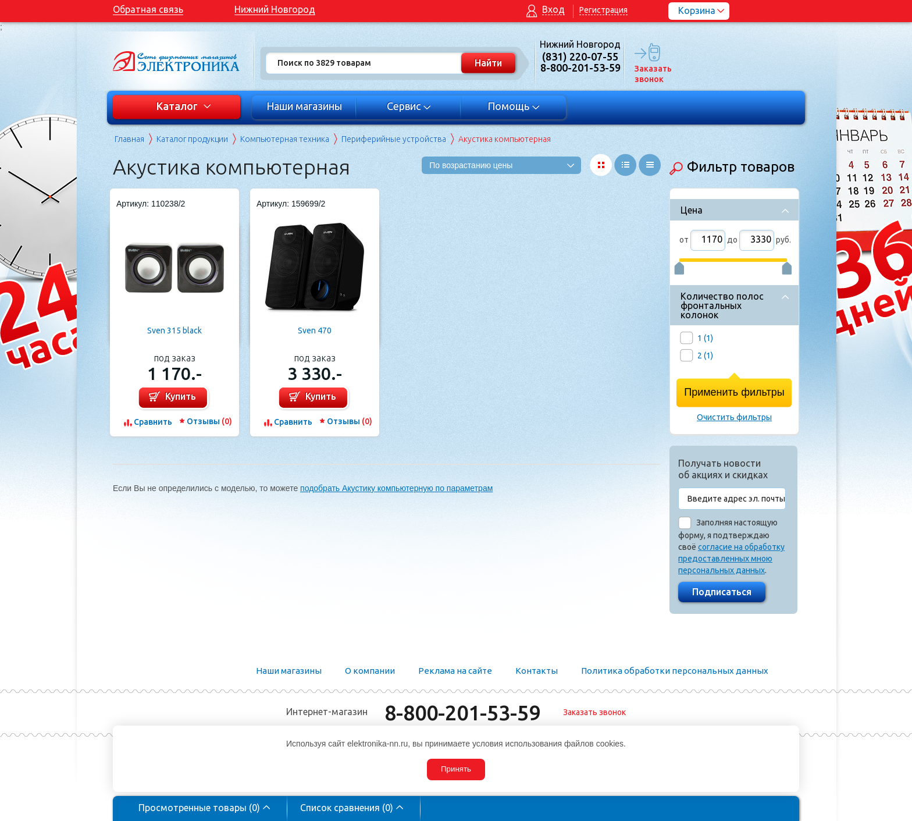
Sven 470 (315, 330)
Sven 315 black (174, 330)
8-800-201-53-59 (462, 712)
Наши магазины (304, 106)
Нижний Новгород (274, 9)
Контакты (536, 671)
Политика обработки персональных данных (674, 671)
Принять (456, 769)
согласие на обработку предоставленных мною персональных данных (731, 558)
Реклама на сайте (455, 671)
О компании (370, 671)
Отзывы (209, 421)
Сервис (409, 106)
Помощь (513, 106)
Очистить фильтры (734, 417)
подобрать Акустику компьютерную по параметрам (396, 488)
